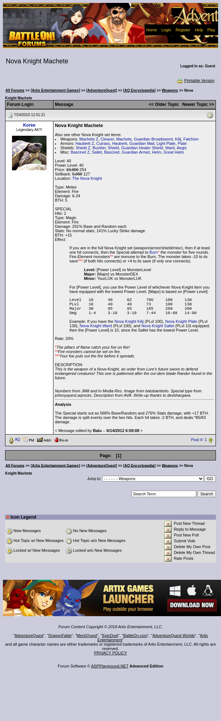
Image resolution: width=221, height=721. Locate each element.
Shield (113, 148)
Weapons (170, 90)
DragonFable (60, 635)
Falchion (191, 139)
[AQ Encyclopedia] (139, 90)
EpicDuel (110, 635)
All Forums (14, 90)
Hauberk (119, 143)
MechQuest (87, 635)
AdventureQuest (29, 635)
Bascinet (111, 152)
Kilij (178, 139)
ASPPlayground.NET (110, 666)
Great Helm (174, 152)
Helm (156, 152)
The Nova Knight (87, 178)
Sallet (97, 152)
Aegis (182, 148)
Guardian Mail (141, 143)
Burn (153, 252)
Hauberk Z (84, 143)
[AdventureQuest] (101, 90)
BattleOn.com (135, 635)
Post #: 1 (199, 439)
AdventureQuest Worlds (174, 635)
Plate (182, 143)
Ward (170, 148)
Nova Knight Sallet (157, 326)
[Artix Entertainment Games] (55, 90)
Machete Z (88, 139)
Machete (124, 139)
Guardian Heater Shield (142, 148)
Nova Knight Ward (96, 326)
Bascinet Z (80, 152)
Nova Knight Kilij (129, 321)
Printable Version (195, 80)
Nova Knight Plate (181, 321)
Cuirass (103, 143)
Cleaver (107, 139)
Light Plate (166, 143)
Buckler (99, 148)
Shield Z (83, 148)
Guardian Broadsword (153, 139)
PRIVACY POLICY (110, 653)
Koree (29, 125)
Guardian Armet (136, 152)
